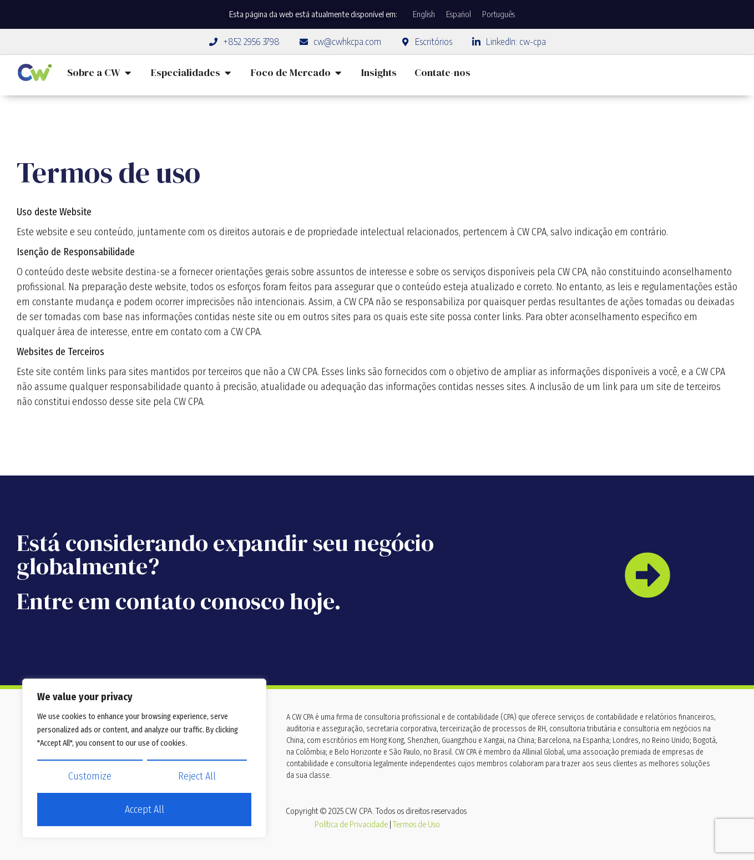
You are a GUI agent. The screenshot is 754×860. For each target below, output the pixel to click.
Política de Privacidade (351, 824)
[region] (144, 758)
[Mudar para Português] (498, 14)
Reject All (197, 777)
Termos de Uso (416, 824)
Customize (90, 777)
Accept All (144, 810)
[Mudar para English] (424, 14)
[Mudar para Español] (459, 14)
